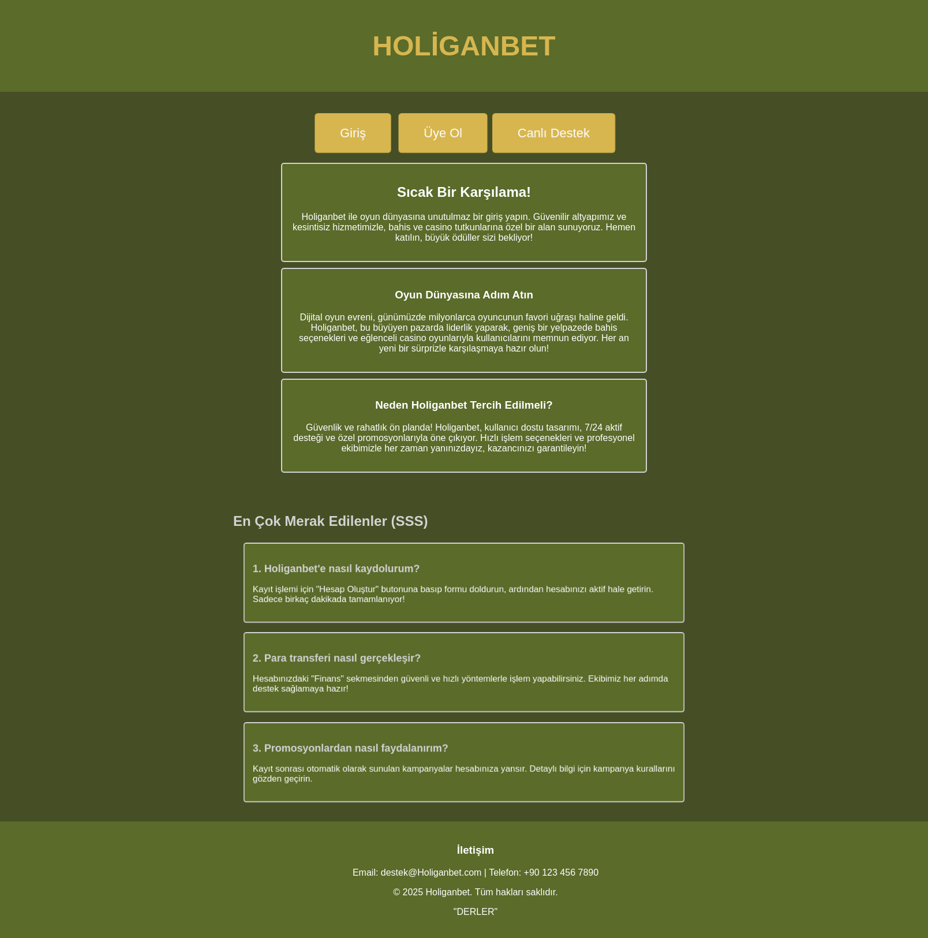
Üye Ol (443, 133)
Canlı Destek (554, 133)
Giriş (353, 133)
